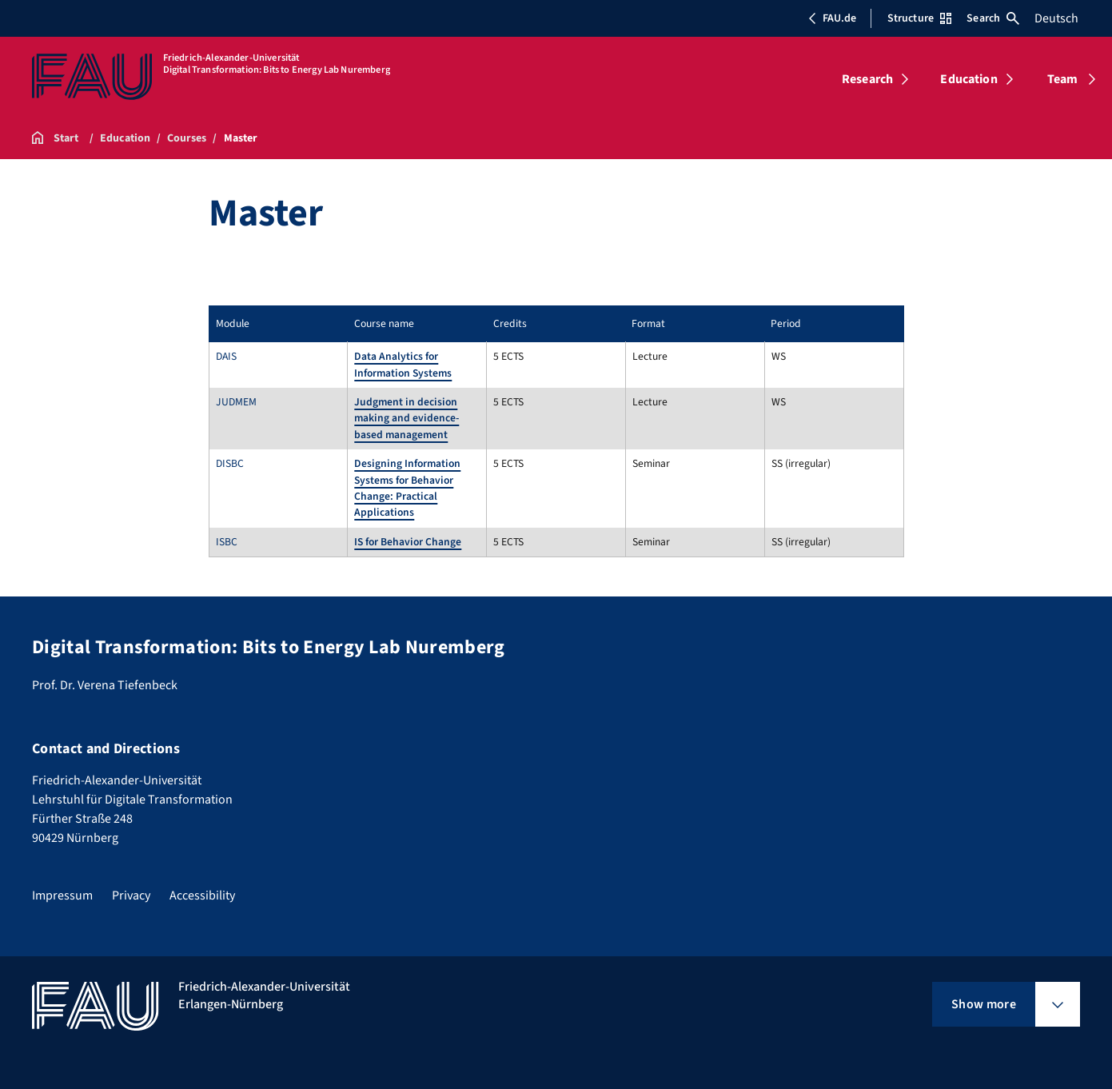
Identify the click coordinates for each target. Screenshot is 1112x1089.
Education (968, 79)
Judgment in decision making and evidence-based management (406, 418)
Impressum (62, 895)
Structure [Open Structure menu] (919, 18)
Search (993, 18)
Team (1062, 79)
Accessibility (202, 895)
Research (867, 79)
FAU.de (832, 18)
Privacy (131, 895)
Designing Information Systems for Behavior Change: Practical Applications (407, 488)
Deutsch (1056, 18)
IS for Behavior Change (407, 541)
